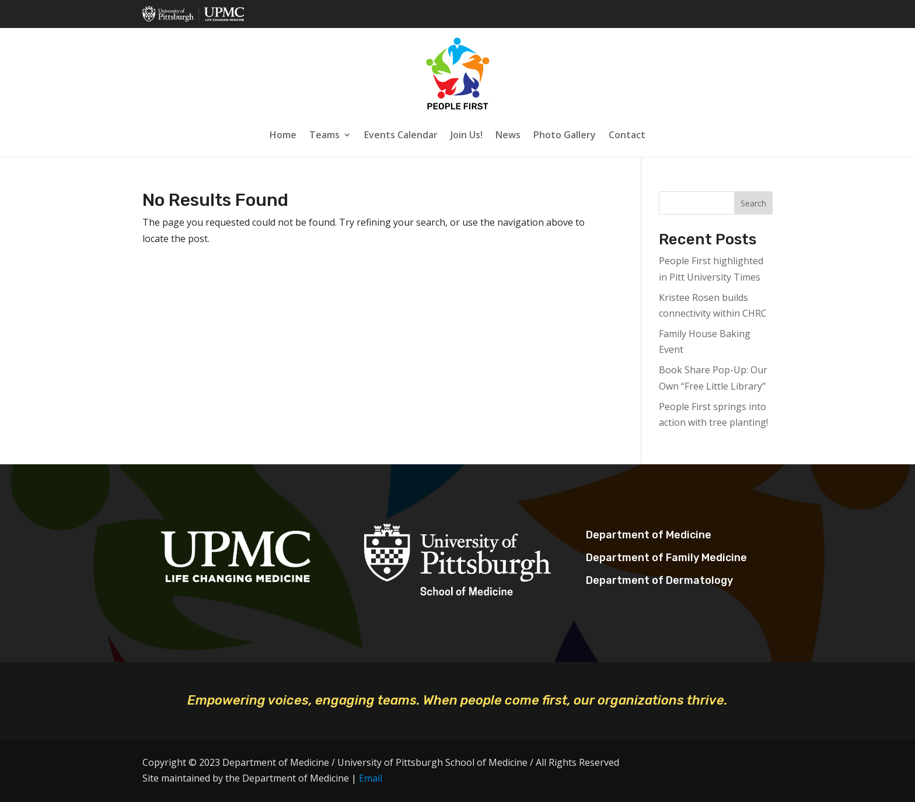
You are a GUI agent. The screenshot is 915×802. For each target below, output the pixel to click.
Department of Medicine (648, 534)
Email (370, 778)
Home (283, 134)
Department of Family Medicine (666, 557)
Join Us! (466, 134)
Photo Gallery (564, 134)
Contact (627, 134)
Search (753, 203)
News (508, 134)
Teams (324, 134)
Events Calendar (401, 134)
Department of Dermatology (659, 580)
